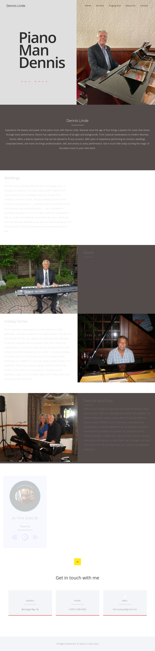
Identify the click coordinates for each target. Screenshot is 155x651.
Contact (144, 5)
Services (100, 5)
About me (130, 5)
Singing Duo (115, 5)
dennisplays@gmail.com (125, 609)
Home (88, 5)
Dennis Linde (15, 5)
